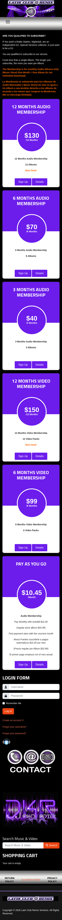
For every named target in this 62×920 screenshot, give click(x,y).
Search (51, 845)
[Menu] (8, 22)
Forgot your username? (14, 726)
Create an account (12, 720)
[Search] (23, 845)
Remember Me (13, 703)
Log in (8, 711)
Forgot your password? (14, 733)
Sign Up (23, 181)
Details (40, 181)
